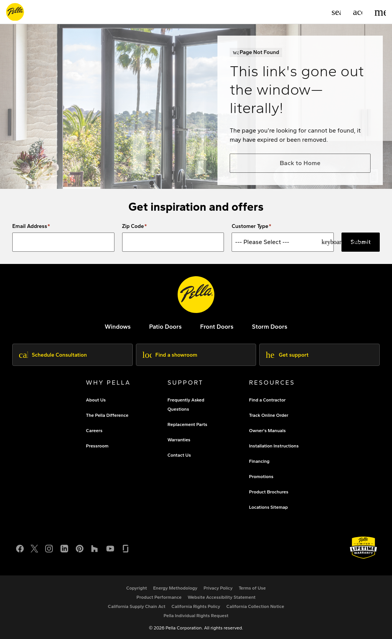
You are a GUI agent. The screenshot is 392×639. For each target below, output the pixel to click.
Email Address (29, 226)
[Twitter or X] (34, 547)
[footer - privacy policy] (218, 588)
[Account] (357, 12)
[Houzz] (95, 547)
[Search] (336, 12)
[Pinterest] (79, 547)
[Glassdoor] (125, 547)
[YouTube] (110, 547)
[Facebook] (19, 547)
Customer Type (250, 226)
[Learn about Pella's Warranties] (363, 547)
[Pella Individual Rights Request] (196, 615)
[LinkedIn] (64, 547)
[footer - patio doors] (165, 326)
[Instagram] (49, 547)
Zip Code (133, 226)
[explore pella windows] (118, 326)
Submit (360, 242)
